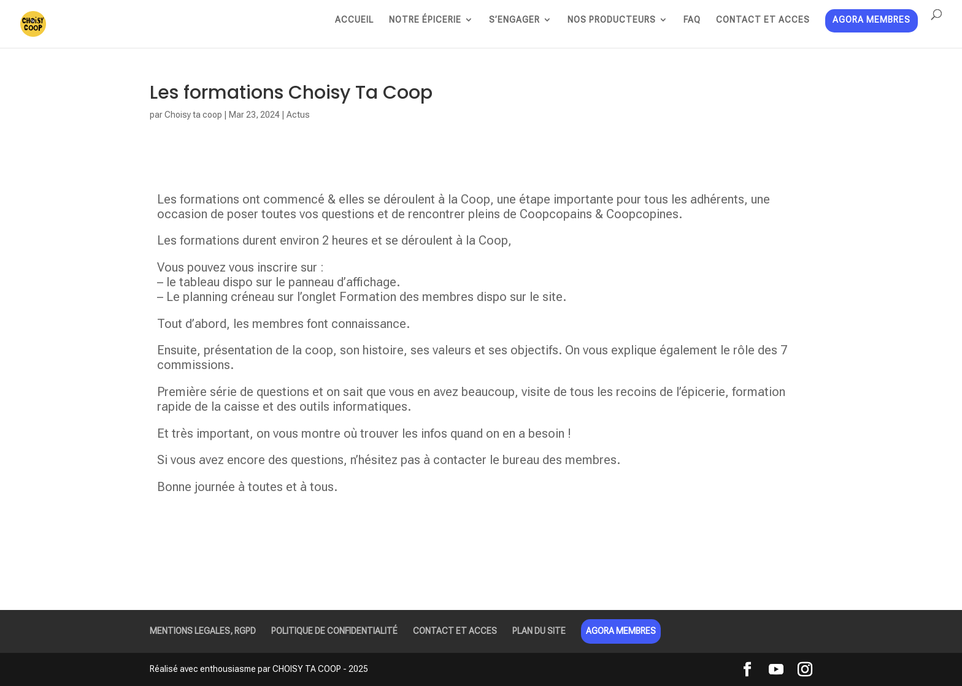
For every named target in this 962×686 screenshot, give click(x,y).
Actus (298, 115)
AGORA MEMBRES (871, 21)
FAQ (692, 20)
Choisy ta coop (193, 115)
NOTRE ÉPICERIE (425, 20)
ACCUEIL (354, 20)
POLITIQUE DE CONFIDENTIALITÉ (334, 631)
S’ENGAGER (514, 20)
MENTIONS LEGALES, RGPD (203, 631)
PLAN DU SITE (539, 631)
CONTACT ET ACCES (763, 20)
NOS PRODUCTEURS (612, 20)
